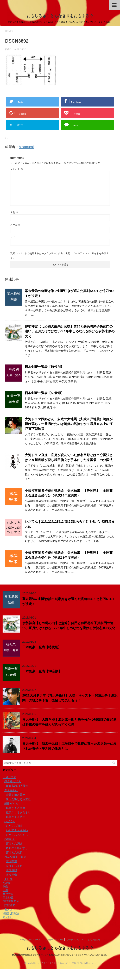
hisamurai (26, 147)
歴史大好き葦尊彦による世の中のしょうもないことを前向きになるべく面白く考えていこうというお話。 (60, 955)
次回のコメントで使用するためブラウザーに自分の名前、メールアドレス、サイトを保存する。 (59, 255)
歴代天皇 (8, 893)
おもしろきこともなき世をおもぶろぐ (60, 16)
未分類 (7, 917)
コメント (16, 168)
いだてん (9, 821)
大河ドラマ (9, 777)
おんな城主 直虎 (15, 856)
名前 (14, 212)
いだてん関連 (14, 825)
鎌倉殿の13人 (12, 781)
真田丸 (8, 879)
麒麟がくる (11, 803)
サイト (13, 237)
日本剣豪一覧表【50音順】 (44, 393)
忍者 (5, 890)
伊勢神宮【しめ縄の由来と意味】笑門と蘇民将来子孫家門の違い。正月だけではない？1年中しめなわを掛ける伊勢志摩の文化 (70, 331)
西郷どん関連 (14, 843)
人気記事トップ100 (54, 939)
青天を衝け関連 (15, 794)
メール (15, 224)
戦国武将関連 (11, 913)
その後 (7, 883)
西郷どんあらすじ (17, 848)
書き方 (8, 909)
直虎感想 (11, 870)
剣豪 (5, 886)
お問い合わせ (94, 939)
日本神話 (8, 897)
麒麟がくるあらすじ (18, 812)
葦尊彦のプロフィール (30, 939)
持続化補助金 (11, 901)
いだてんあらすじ (17, 834)
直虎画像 (11, 874)
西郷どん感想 (14, 852)
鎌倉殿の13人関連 (17, 785)
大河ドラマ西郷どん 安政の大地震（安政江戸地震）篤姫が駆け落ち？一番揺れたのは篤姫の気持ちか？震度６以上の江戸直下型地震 (69, 424)
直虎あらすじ (14, 865)
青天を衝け (11, 790)
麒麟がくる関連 (15, 808)
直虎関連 (11, 861)
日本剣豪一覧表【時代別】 (44, 367)
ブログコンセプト (75, 939)
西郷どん (9, 839)
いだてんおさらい (17, 830)
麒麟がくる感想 (15, 816)
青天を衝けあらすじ (18, 799)
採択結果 (9, 905)
